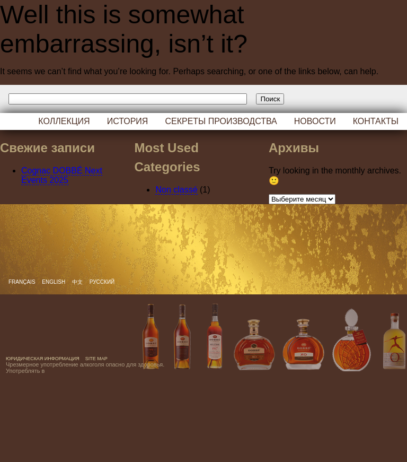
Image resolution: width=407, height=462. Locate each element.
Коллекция (64, 121)
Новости (315, 121)
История (127, 121)
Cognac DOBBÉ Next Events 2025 (61, 175)
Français (22, 282)
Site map (96, 358)
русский (102, 282)
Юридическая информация (42, 358)
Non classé (176, 189)
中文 (78, 282)
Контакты (376, 121)
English (54, 282)
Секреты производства (221, 121)
